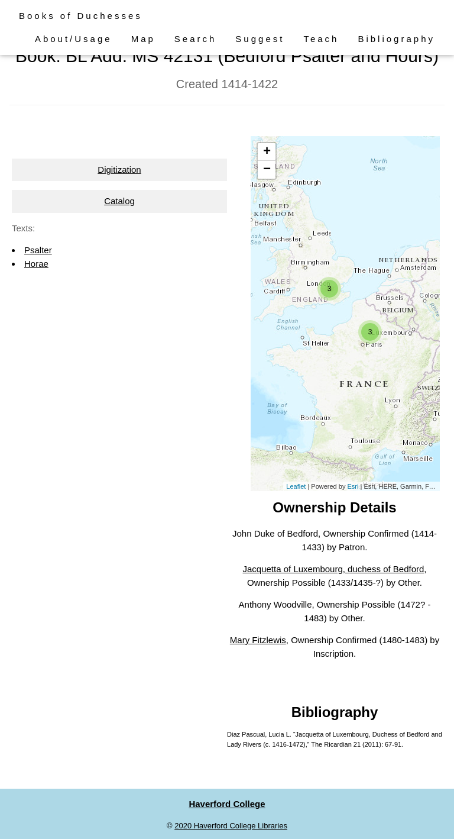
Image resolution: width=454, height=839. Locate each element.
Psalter (38, 250)
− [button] (267, 170)
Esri (352, 486)
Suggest (259, 39)
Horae (36, 264)
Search (195, 39)
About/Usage (73, 39)
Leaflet (296, 486)
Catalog (119, 201)
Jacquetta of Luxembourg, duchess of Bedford (333, 569)
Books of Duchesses (80, 16)
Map (143, 39)
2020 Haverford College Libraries (230, 825)
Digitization (119, 169)
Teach (321, 39)
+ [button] (267, 152)
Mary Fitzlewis (258, 640)
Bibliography (396, 39)
